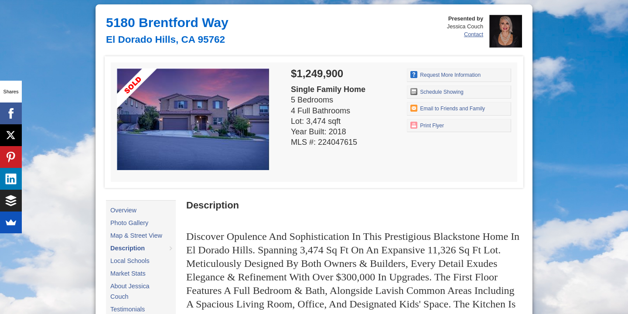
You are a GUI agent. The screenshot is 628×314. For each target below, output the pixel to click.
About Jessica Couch (130, 291)
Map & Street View (136, 235)
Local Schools (130, 260)
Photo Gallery (129, 222)
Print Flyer (427, 125)
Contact (473, 34)
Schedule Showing (437, 91)
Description (127, 248)
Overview (123, 210)
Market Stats (128, 273)
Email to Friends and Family (447, 108)
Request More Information (445, 74)
